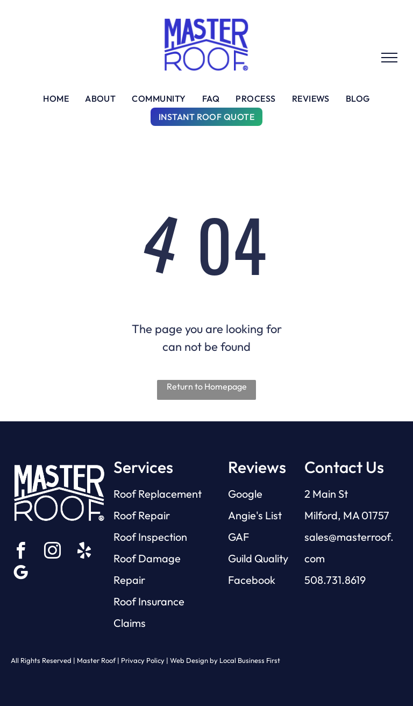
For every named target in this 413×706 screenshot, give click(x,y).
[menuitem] (56, 98)
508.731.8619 (335, 580)
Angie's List (255, 515)
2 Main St (326, 493)
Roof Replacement (157, 493)
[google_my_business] (20, 574)
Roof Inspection (150, 536)
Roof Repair (141, 515)
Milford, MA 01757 (346, 515)
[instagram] (52, 552)
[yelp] (84, 552)
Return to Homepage (207, 386)
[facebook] (20, 552)
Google (245, 493)
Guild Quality (258, 558)
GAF (238, 536)
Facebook (251, 580)
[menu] (389, 58)
